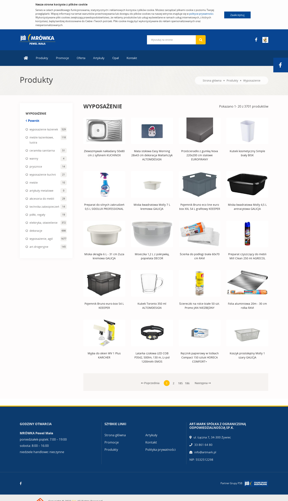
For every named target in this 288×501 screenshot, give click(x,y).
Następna (203, 383)
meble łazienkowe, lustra (42, 140)
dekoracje (36, 231)
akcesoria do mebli (42, 198)
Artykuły (98, 58)
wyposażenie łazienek (44, 129)
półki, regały (37, 214)
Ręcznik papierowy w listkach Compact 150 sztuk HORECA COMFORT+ (200, 357)
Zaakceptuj (237, 15)
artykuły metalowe (41, 190)
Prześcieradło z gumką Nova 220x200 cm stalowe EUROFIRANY (199, 155)
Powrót (32, 121)
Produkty (42, 58)
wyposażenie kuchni (43, 174)
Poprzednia (150, 383)
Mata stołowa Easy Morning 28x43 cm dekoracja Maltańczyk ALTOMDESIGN (152, 155)
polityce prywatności (201, 13)
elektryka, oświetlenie (44, 222)
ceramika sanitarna (42, 150)
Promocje (62, 58)
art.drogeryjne (39, 247)
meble (34, 182)
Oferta (81, 58)
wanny (34, 158)
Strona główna (212, 80)
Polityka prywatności (160, 449)
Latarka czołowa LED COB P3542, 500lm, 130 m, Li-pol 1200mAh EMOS (152, 357)
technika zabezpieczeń (44, 206)
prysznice (36, 166)
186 (187, 383)
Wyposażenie (251, 80)
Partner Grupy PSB (231, 483)
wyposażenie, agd (41, 239)
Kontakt (132, 58)
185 (180, 383)
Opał (115, 58)
